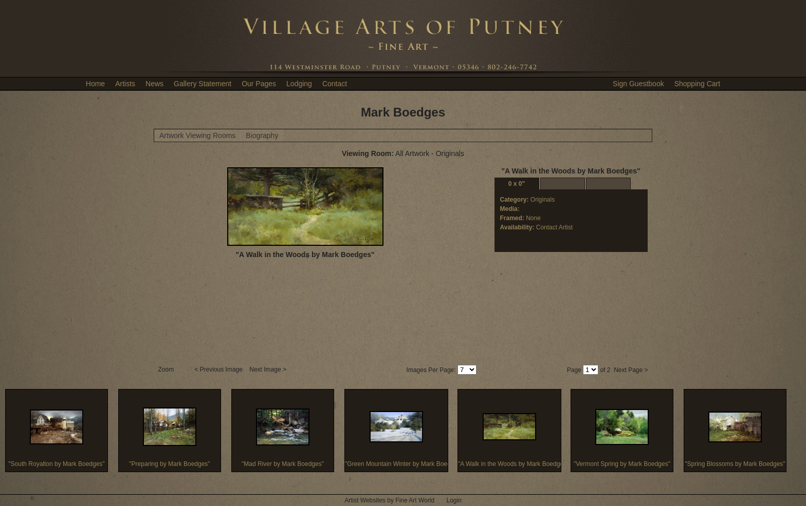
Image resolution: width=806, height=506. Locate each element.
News (154, 84)
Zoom (167, 369)
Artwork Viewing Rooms (197, 135)
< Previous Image (219, 369)
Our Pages (259, 84)
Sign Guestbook (638, 84)
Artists (125, 84)
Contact (334, 84)
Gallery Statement (202, 84)
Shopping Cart (697, 84)
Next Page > (631, 370)
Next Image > (268, 369)
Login (453, 500)
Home (95, 84)
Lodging (299, 84)
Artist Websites (365, 500)
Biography (262, 135)
